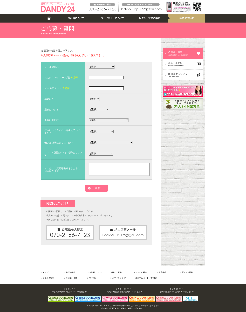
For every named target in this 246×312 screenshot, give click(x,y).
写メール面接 (187, 272)
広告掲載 (162, 272)
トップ (45, 272)
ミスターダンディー (124, 289)
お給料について (95, 272)
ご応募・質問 (71, 278)
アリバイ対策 (141, 272)
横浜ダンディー (70, 289)
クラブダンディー (177, 289)
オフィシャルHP (119, 278)
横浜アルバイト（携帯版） (146, 278)
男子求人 (93, 278)
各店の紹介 (70, 272)
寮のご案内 (117, 272)
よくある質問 (48, 278)
